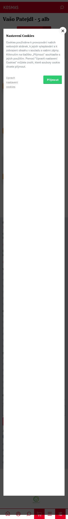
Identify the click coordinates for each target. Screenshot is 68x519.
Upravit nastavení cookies (12, 284)
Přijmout (53, 282)
